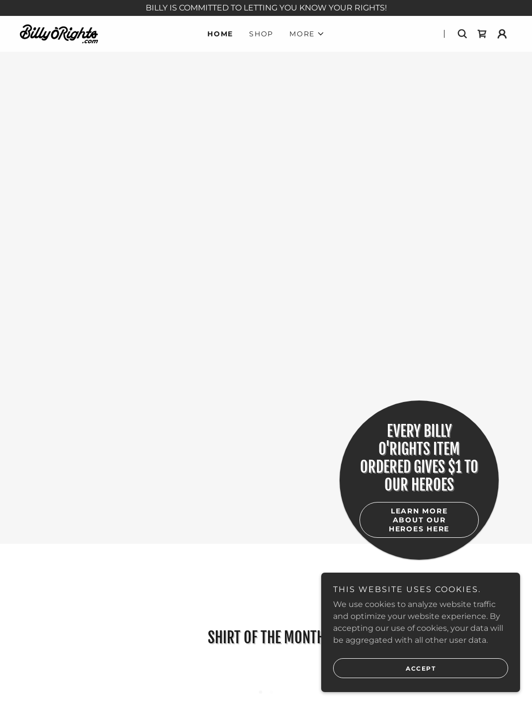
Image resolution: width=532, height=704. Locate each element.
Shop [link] (261, 33)
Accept (421, 675)
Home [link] (220, 33)
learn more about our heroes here (419, 519)
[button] (307, 34)
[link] (59, 33)
